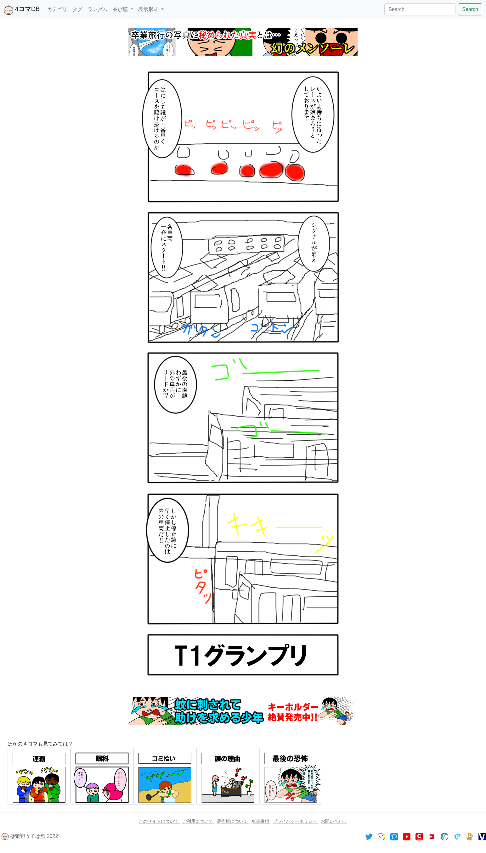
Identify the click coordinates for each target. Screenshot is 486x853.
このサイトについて (159, 821)
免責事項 (260, 821)
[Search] (419, 9)
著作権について (233, 821)
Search (470, 9)
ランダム (98, 9)
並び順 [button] (121, 9)
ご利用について (198, 821)
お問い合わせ (334, 821)
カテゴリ (57, 9)
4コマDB (22, 10)
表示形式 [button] (149, 9)
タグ (77, 9)
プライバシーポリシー (295, 821)
